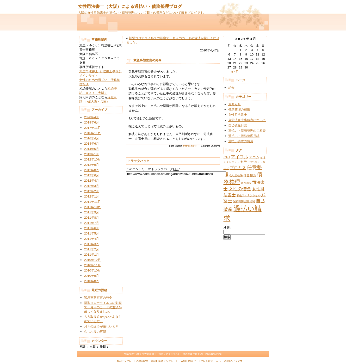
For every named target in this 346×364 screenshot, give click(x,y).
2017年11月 (92, 128)
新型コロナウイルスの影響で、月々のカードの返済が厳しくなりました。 (103, 307)
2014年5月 (91, 149)
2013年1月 (91, 154)
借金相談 (249, 175)
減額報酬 (238, 201)
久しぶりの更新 (95, 331)
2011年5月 (91, 233)
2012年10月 (92, 159)
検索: (227, 227)
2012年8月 (91, 170)
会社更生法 (236, 175)
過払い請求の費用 (240, 141)
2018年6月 (91, 122)
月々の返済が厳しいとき (101, 326)
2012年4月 (91, 180)
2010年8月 (91, 281)
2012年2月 (91, 191)
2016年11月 (92, 133)
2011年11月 (92, 202)
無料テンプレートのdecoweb (132, 361)
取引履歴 (246, 182)
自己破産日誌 (237, 125)
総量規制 (249, 201)
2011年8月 (91, 217)
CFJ (226, 157)
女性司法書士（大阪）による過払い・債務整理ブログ (130, 6)
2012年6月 (91, 175)
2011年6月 (91, 228)
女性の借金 (240, 188)
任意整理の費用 (239, 109)
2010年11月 (92, 265)
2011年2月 (91, 249)
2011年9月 (91, 212)
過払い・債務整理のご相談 (247, 130)
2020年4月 (91, 117)
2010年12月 (92, 260)
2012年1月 (91, 196)
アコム (254, 157)
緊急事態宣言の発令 (98, 297)
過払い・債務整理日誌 (244, 136)
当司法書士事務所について (247, 120)
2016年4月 (91, 138)
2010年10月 (92, 270)
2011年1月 (91, 254)
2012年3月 (91, 186)
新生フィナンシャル (248, 195)
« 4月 (235, 72)
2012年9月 (91, 165)
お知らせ (234, 104)
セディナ (247, 162)
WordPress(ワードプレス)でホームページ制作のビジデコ (211, 361)
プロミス (238, 168)
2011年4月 (91, 239)
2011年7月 (91, 223)
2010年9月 (91, 276)
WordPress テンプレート (164, 361)
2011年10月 (92, 207)
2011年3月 (91, 244)
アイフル (239, 156)
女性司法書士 (190, 146)
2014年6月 (91, 143)
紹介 (231, 87)
